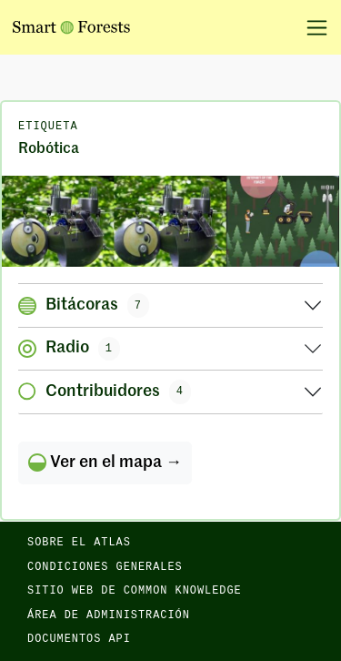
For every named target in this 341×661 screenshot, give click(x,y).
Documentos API (79, 639)
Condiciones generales (105, 567)
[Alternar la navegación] (310, 27)
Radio (69, 349)
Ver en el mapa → (105, 462)
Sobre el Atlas (79, 542)
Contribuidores (104, 391)
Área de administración (108, 615)
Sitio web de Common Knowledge (134, 591)
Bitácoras (83, 305)
